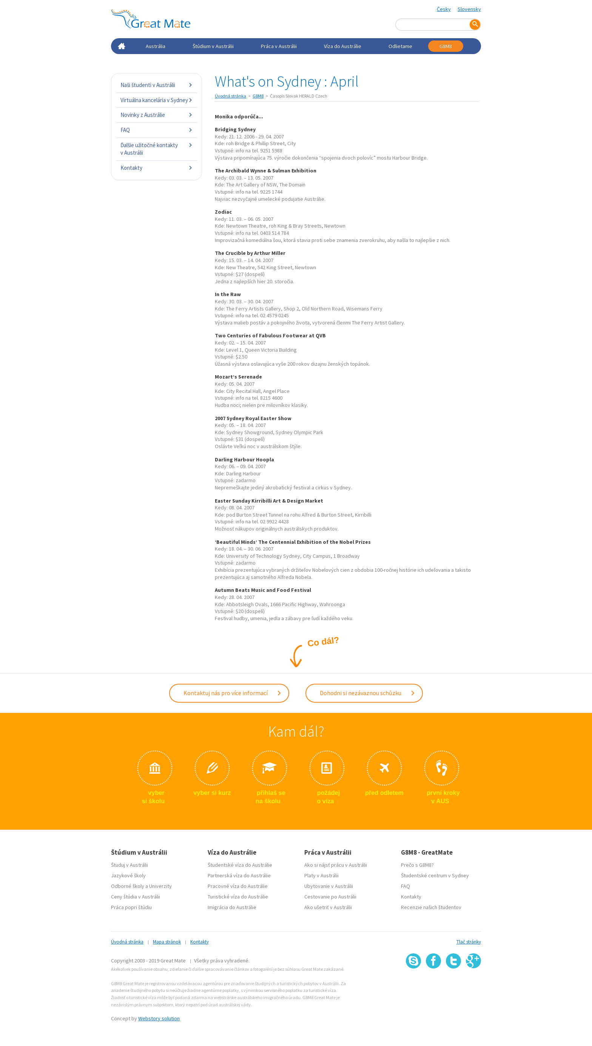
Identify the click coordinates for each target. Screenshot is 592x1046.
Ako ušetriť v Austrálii (328, 905)
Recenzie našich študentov (431, 905)
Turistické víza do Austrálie (238, 895)
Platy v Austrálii (321, 874)
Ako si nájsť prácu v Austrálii (335, 863)
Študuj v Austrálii (129, 863)
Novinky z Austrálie (156, 114)
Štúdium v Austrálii (213, 46)
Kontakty (156, 167)
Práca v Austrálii (279, 46)
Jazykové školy (128, 874)
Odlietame (400, 46)
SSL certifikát (453, 983)
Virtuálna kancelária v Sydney (156, 100)
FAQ (156, 129)
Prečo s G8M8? (417, 863)
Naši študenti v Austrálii (156, 84)
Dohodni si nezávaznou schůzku (367, 692)
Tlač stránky (468, 940)
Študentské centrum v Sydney (435, 874)
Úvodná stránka (230, 96)
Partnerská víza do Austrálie (239, 874)
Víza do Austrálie (342, 46)
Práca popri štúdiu (131, 905)
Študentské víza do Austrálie (240, 863)
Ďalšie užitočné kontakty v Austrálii (156, 148)
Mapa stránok (167, 940)
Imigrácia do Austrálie (232, 905)
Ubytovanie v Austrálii (328, 884)
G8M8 (445, 46)
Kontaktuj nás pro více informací (232, 692)
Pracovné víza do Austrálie (238, 884)
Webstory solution (159, 1016)
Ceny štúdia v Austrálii (135, 895)
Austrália (155, 46)
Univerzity (160, 884)
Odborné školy (127, 884)
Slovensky (469, 9)
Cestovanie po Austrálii (330, 895)
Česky (444, 9)
